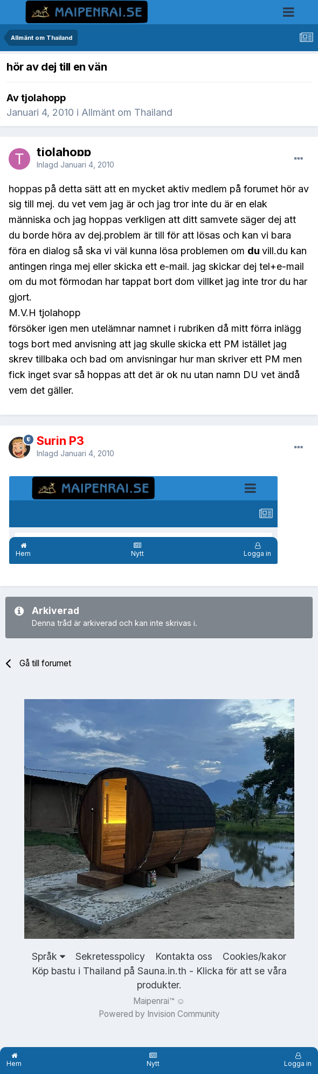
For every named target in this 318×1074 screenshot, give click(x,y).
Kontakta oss (183, 956)
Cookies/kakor (254, 956)
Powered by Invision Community (159, 1014)
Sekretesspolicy (110, 956)
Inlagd (75, 164)
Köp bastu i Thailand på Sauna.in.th (109, 971)
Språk (48, 956)
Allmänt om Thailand (126, 112)
